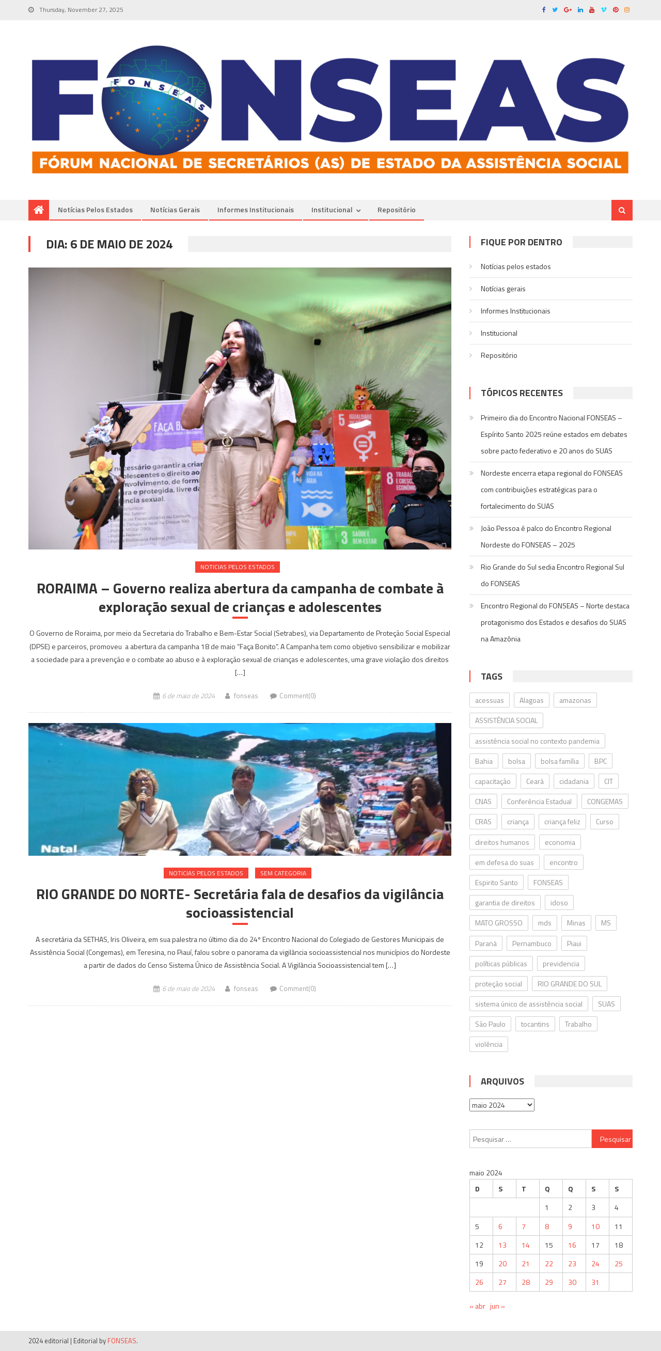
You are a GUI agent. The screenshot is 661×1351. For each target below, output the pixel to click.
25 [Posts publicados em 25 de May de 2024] (619, 1263)
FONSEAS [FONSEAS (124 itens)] (548, 882)
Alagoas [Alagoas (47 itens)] (532, 700)
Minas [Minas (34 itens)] (576, 922)
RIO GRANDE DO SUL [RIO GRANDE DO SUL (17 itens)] (570, 983)
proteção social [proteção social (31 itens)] (498, 983)
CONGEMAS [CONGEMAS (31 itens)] (605, 801)
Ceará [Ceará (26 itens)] (535, 781)
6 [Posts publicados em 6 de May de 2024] (500, 1226)
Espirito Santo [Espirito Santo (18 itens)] (496, 882)
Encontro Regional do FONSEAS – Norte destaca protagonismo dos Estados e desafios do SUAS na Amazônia (555, 622)
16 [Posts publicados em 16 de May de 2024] (572, 1244)
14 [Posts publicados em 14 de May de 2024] (526, 1244)
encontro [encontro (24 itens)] (563, 862)
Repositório (396, 209)
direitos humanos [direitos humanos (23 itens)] (502, 842)
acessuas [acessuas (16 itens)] (489, 700)
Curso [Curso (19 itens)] (604, 821)
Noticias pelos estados (237, 567)
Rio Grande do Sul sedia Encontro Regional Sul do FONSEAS (552, 575)
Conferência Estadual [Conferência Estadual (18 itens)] (539, 801)
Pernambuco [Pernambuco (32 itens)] (532, 943)
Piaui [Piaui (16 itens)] (574, 943)
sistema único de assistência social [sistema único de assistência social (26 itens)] (529, 1003)
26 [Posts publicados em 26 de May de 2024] (479, 1282)
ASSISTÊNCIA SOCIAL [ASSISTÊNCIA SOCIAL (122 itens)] (506, 720)
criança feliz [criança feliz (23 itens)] (562, 821)
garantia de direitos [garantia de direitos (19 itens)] (505, 902)
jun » (497, 1305)
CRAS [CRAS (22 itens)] (483, 821)
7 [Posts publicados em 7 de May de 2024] (524, 1226)
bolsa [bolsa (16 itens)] (516, 761)
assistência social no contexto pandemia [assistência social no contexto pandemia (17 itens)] (537, 740)
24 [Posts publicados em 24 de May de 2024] (595, 1263)
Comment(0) (297, 695)
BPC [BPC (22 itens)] (600, 761)
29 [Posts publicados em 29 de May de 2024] (549, 1282)
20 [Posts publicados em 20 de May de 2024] (502, 1263)
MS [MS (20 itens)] (606, 922)
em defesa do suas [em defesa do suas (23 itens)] (504, 862)
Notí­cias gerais (175, 209)
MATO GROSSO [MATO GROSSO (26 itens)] (499, 922)
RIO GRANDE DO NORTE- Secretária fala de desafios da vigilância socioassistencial (240, 903)
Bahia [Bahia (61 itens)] (484, 761)
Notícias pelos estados (95, 209)
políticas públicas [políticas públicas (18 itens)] (501, 963)
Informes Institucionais (255, 209)
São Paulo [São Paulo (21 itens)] (490, 1023)
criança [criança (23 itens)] (518, 821)
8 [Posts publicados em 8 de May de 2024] (547, 1226)
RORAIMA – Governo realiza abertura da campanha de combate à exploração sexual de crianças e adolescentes (240, 598)
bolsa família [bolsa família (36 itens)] (560, 761)
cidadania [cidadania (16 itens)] (574, 781)
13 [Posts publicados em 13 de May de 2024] (502, 1244)
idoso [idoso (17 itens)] (559, 902)
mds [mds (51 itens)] (545, 922)
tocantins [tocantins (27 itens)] (535, 1023)
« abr (477, 1305)
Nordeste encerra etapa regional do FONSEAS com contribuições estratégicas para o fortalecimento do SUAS (552, 489)
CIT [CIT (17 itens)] (608, 781)
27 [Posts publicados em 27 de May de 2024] (502, 1282)
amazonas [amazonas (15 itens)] (575, 700)
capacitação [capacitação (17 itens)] (493, 781)
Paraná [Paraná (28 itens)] (486, 943)
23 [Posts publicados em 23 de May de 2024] (572, 1263)
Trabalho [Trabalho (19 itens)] (578, 1023)
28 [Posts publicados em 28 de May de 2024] (526, 1282)
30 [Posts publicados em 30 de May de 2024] (572, 1282)
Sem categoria (283, 873)
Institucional (332, 209)
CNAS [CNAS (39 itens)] (483, 801)
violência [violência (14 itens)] (488, 1044)
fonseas (246, 695)
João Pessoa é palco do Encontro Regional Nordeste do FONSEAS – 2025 (546, 536)
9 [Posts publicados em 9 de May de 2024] (570, 1226)
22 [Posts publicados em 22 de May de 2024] (549, 1263)
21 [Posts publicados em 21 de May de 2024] (526, 1263)
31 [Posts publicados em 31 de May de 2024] (595, 1282)
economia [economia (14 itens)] (560, 842)
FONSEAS (121, 1341)
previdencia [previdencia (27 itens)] (561, 963)
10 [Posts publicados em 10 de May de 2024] (595, 1226)
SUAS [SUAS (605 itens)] (606, 1003)
